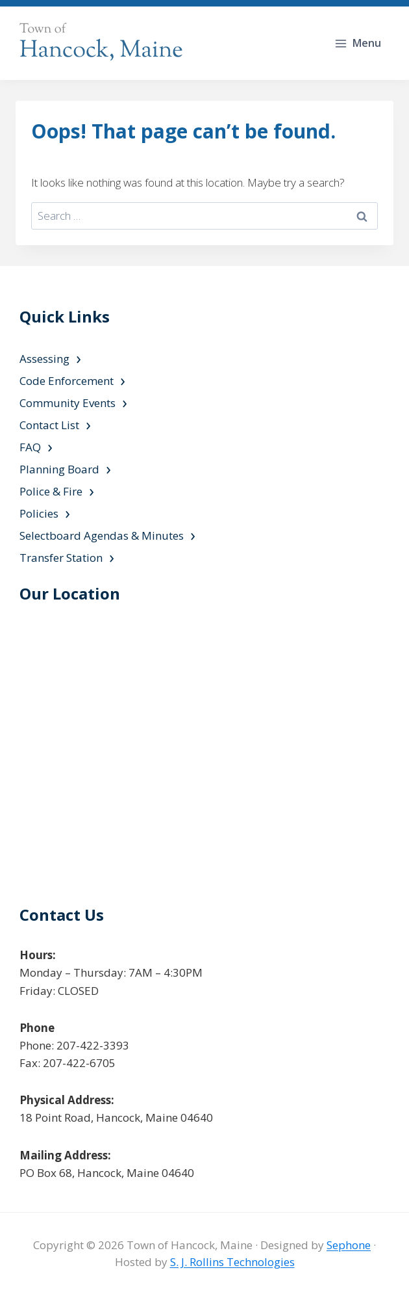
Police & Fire (50, 491)
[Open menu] (359, 43)
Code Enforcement (66, 380)
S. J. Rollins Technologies (232, 1261)
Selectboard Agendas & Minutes (101, 535)
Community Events (67, 402)
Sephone (349, 1244)
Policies (38, 513)
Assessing (44, 358)
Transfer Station (61, 557)
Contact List (49, 424)
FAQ (30, 447)
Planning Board (59, 469)
